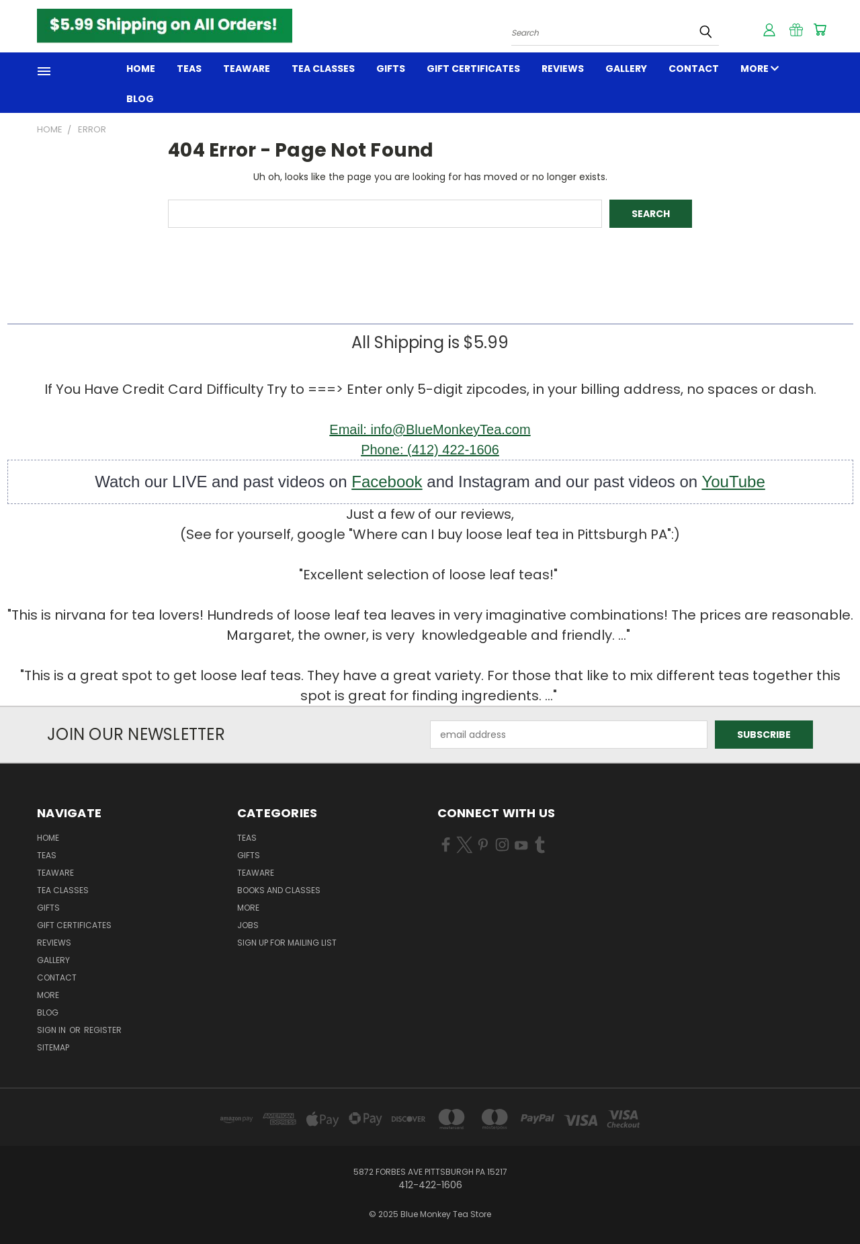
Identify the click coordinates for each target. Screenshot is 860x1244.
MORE (759, 68)
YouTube (733, 481)
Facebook (386, 481)
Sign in (52, 1030)
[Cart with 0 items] (819, 29)
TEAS (247, 837)
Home (140, 68)
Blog (140, 99)
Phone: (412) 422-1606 (430, 449)
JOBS (248, 925)
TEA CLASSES (323, 68)
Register (103, 1030)
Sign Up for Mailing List (287, 942)
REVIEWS (563, 68)
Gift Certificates (473, 68)
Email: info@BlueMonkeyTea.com (429, 429)
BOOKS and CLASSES (278, 890)
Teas (189, 68)
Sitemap (53, 1047)
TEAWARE (246, 68)
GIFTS (390, 68)
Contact (694, 68)
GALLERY (626, 68)
